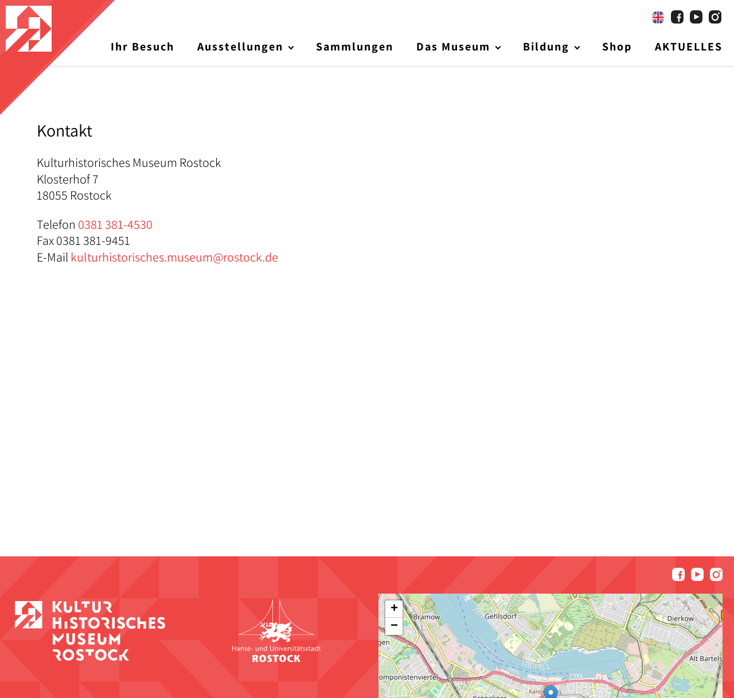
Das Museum (453, 46)
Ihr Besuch (142, 46)
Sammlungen (354, 46)
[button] (394, 609)
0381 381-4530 (115, 224)
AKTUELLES (689, 46)
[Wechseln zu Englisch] (658, 17)
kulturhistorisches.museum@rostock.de (174, 257)
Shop (617, 46)
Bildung (546, 46)
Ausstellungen (240, 46)
